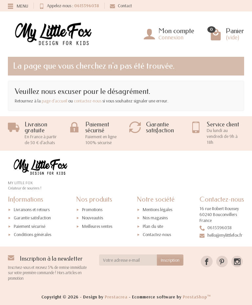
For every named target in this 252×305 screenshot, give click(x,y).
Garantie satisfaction (32, 218)
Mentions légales (157, 209)
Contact (121, 6)
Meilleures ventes (97, 226)
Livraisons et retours (32, 209)
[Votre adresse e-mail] (128, 260)
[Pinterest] (222, 261)
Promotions (92, 209)
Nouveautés (92, 218)
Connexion (170, 37)
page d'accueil (54, 101)
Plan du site (153, 226)
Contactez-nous (157, 234)
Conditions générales (32, 234)
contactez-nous (87, 101)
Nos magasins (155, 218)
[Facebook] (206, 261)
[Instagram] (237, 261)
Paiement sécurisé (29, 226)
